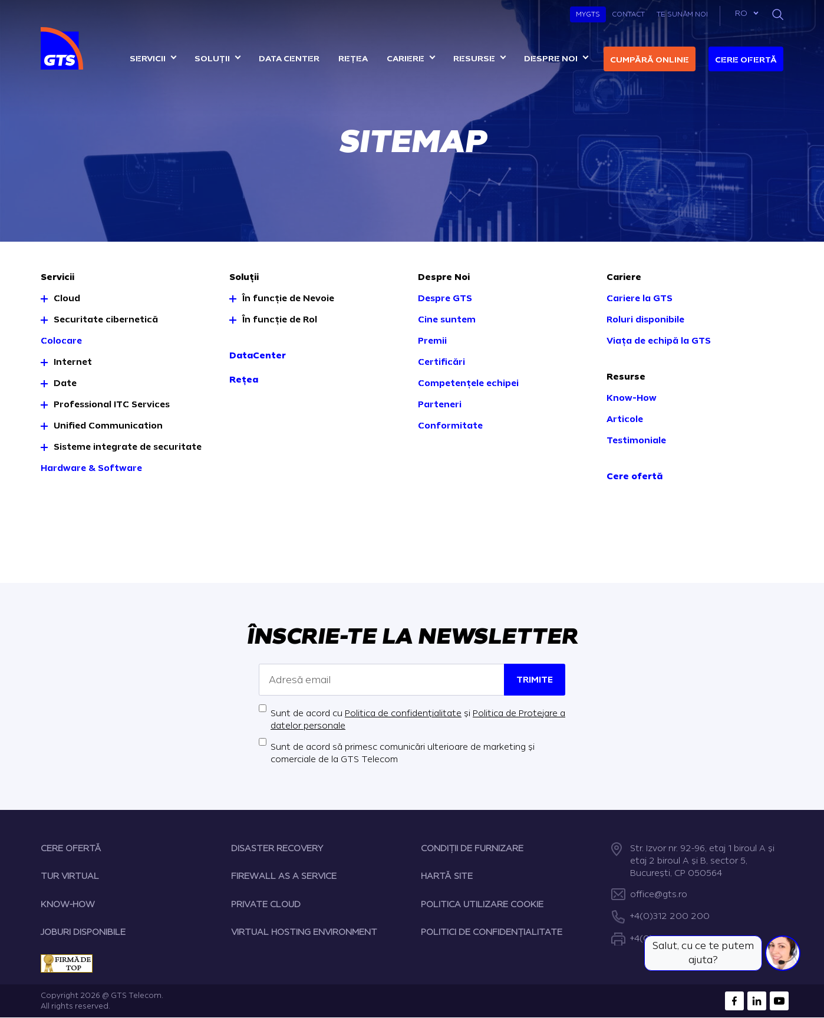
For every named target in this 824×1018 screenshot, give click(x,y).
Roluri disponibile (645, 319)
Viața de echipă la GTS (659, 341)
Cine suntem (447, 319)
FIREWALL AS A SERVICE (284, 876)
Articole (625, 419)
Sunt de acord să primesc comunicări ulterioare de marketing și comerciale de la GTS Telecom (403, 753)
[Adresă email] (382, 680)
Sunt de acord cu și (418, 720)
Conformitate (450, 425)
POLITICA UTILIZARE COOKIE (482, 905)
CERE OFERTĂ (71, 849)
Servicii (148, 59)
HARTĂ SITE (447, 876)
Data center (289, 59)
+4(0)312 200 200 (670, 916)
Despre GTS (445, 298)
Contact (628, 14)
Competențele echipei (468, 383)
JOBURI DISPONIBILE (83, 932)
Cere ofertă (746, 60)
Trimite (534, 680)
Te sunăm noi (682, 14)
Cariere (405, 59)
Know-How (632, 398)
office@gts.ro (658, 894)
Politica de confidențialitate (403, 714)
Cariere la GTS (640, 298)
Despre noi (551, 59)
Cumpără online (649, 60)
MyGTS (588, 14)
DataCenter (257, 355)
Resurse (474, 59)
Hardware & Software (91, 468)
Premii (432, 341)
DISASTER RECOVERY (277, 849)
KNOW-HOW (68, 905)
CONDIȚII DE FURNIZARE (472, 849)
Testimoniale (636, 440)
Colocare (61, 341)
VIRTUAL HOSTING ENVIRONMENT (304, 932)
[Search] (777, 14)
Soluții (212, 59)
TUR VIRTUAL (70, 876)
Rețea (353, 59)
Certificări (441, 362)
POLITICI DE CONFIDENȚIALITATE (491, 932)
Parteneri (440, 404)
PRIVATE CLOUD (266, 905)
